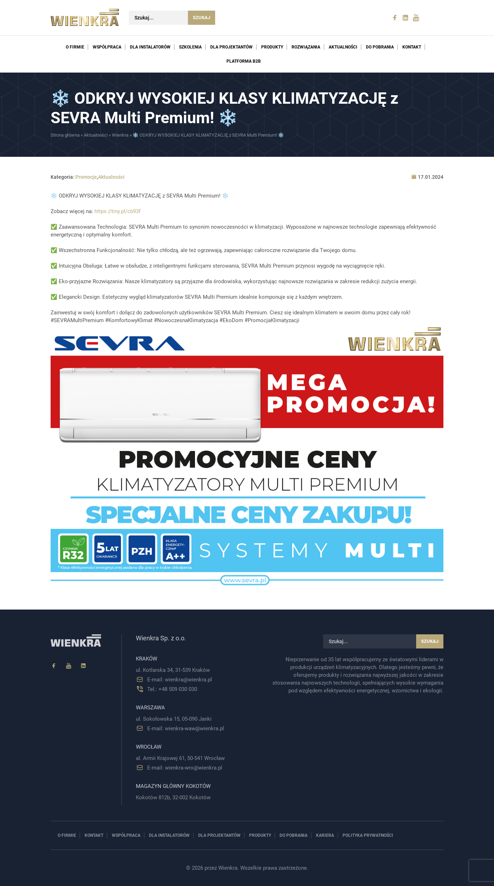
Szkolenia (190, 47)
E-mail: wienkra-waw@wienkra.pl (185, 728)
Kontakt (411, 47)
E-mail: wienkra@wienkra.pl (179, 679)
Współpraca (107, 47)
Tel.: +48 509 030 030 (172, 689)
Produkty (272, 47)
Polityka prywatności (368, 835)
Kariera (325, 835)
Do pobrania (380, 47)
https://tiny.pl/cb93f (117, 211)
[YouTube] (68, 666)
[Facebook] (54, 666)
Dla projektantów (231, 47)
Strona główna (65, 135)
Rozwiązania (306, 47)
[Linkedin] (83, 666)
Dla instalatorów (150, 47)
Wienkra (120, 135)
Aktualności (343, 47)
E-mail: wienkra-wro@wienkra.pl (184, 768)
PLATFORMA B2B (243, 61)
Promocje (86, 177)
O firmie (75, 47)
